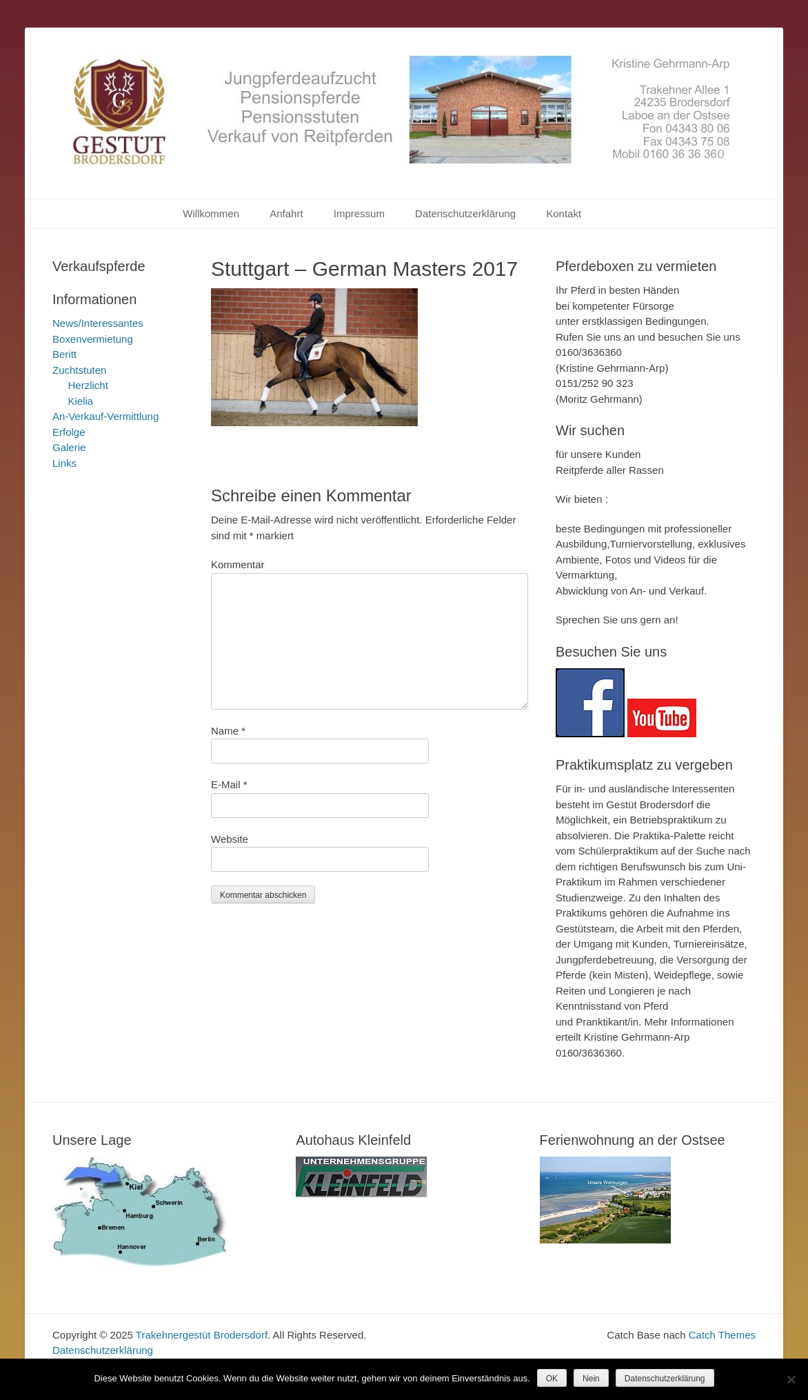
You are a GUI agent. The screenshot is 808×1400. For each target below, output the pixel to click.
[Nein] (791, 1379)
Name (228, 731)
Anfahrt (286, 213)
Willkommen (211, 213)
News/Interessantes (97, 323)
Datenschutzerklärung (465, 213)
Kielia (81, 401)
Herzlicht (88, 385)
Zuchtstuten (79, 370)
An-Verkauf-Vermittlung (105, 416)
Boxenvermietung (92, 339)
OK (552, 1378)
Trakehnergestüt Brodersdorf (201, 1335)
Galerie (68, 447)
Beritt (64, 354)
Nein (591, 1378)
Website (229, 839)
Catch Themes (722, 1335)
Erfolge (68, 432)
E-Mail (229, 784)
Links (64, 463)
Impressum (359, 213)
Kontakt (563, 213)
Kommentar (238, 564)
